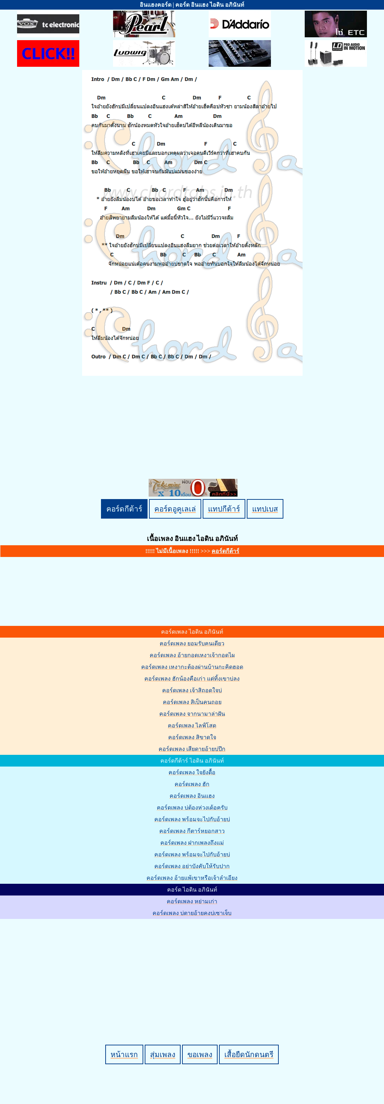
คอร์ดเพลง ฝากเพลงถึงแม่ (192, 843)
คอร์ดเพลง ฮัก (192, 784)
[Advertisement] (193, 969)
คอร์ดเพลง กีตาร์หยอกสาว (192, 831)
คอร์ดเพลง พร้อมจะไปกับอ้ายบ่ (192, 819)
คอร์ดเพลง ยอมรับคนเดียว (192, 643)
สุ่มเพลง (162, 1054)
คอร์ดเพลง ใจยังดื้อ (192, 772)
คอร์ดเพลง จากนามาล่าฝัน (192, 714)
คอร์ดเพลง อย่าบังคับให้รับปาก (192, 866)
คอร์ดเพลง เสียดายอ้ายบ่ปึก (192, 749)
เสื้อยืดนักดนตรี (248, 1054)
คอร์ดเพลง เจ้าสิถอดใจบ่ (192, 690)
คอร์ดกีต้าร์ (124, 509)
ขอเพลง (199, 1054)
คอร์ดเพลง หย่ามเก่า (192, 901)
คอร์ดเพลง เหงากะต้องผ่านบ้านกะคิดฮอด (192, 667)
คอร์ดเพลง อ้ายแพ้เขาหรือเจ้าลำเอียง (192, 878)
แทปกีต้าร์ (224, 509)
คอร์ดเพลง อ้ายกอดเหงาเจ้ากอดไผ (192, 655)
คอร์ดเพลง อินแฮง (192, 796)
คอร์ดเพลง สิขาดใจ (192, 737)
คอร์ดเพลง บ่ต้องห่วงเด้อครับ (192, 808)
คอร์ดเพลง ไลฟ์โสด (192, 726)
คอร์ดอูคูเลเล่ (175, 509)
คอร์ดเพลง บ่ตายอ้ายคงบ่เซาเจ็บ (192, 913)
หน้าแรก (124, 1054)
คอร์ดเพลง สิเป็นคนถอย (192, 702)
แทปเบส (265, 509)
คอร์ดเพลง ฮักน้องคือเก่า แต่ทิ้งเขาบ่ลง (192, 679)
